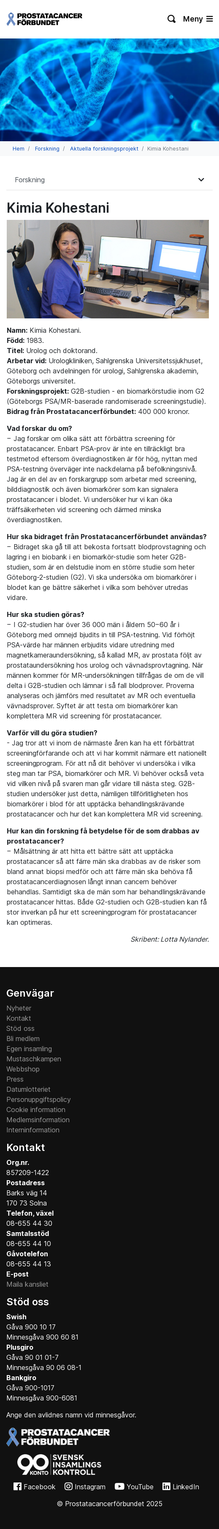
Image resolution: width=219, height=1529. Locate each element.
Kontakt (18, 1018)
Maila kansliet (27, 1284)
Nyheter (18, 1008)
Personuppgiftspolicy (38, 1099)
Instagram (90, 1486)
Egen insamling (29, 1048)
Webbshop (23, 1069)
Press (15, 1079)
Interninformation (32, 1130)
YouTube (140, 1486)
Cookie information (35, 1109)
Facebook (40, 1486)
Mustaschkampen (33, 1059)
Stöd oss (20, 1028)
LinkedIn (186, 1486)
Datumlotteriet (28, 1089)
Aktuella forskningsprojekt (104, 148)
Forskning (47, 148)
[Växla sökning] (172, 19)
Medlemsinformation (38, 1119)
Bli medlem (23, 1038)
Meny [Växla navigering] (198, 18)
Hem (18, 148)
